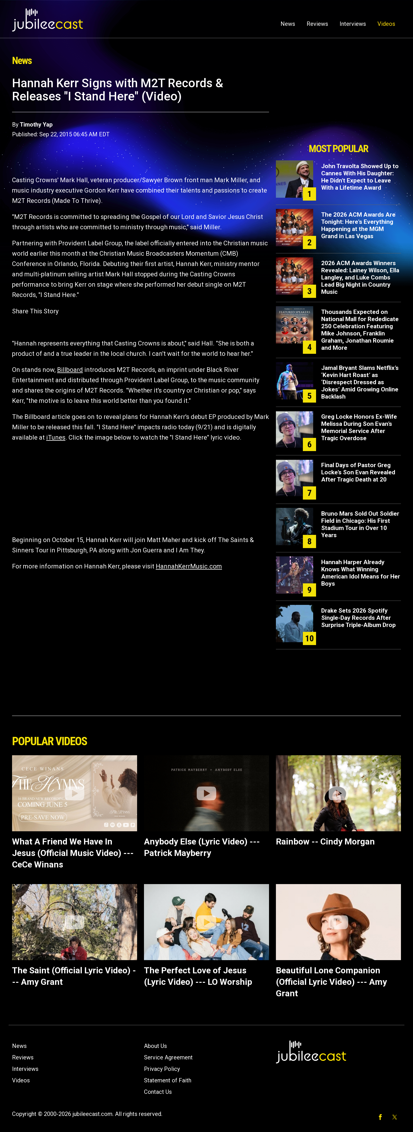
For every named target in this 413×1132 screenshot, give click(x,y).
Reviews (317, 23)
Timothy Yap (36, 124)
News (287, 23)
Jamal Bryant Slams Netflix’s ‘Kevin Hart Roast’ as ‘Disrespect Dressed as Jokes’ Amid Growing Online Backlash (360, 382)
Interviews (353, 23)
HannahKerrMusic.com (189, 566)
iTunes (55, 437)
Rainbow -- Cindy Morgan (325, 841)
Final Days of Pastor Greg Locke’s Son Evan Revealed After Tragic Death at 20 (358, 472)
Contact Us (158, 1091)
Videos (386, 23)
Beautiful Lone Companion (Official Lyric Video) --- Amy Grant (331, 981)
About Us (155, 1045)
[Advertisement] (338, 108)
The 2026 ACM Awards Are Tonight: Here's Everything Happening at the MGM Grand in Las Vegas (358, 225)
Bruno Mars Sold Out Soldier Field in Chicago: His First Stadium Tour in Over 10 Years (360, 524)
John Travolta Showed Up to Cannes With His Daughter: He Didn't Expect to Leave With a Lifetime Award (360, 177)
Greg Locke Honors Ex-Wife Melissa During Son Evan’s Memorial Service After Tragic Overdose (359, 427)
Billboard (70, 369)
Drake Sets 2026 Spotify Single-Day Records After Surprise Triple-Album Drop (358, 617)
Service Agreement (168, 1057)
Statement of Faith (167, 1080)
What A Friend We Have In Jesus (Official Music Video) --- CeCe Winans (73, 852)
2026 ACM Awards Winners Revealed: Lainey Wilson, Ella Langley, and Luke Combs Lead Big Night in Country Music (360, 277)
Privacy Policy (162, 1068)
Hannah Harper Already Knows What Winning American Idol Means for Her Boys (360, 573)
